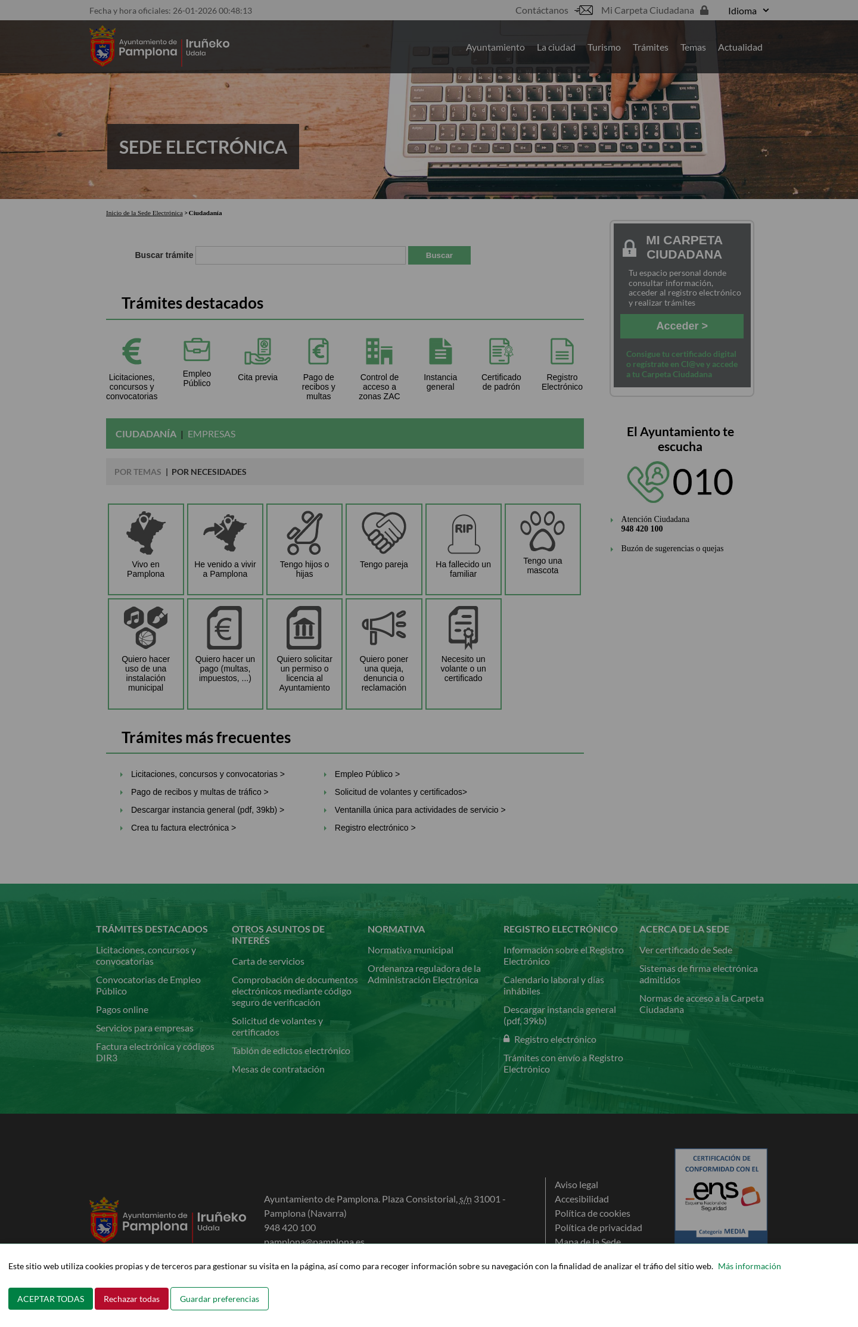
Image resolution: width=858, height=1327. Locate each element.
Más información (749, 1266)
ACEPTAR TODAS (50, 1299)
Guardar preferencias (219, 1299)
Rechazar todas (132, 1299)
